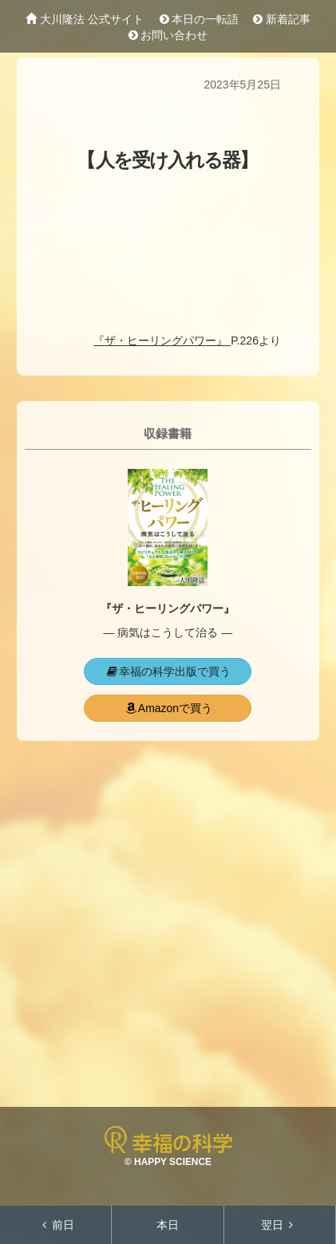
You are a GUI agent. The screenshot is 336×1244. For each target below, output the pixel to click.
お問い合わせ (168, 35)
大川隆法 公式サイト (85, 19)
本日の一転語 (198, 19)
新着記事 (281, 19)
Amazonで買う (168, 708)
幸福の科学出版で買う (168, 671)
